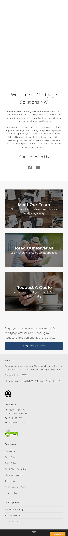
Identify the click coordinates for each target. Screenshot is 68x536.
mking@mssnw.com (18, 422)
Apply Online (11, 463)
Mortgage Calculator (14, 475)
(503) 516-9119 (16, 418)
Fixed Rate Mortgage (14, 509)
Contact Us (10, 451)
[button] (63, 6)
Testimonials (10, 481)
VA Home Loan (11, 521)
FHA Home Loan (12, 515)
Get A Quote (10, 457)
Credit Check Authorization (17, 469)
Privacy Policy (11, 493)
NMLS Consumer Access (16, 487)
